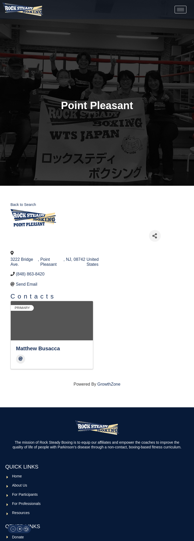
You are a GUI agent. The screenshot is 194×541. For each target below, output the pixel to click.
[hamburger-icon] (180, 9)
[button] (13, 529)
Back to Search (23, 204)
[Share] (155, 236)
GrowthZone (108, 384)
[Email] (20, 359)
